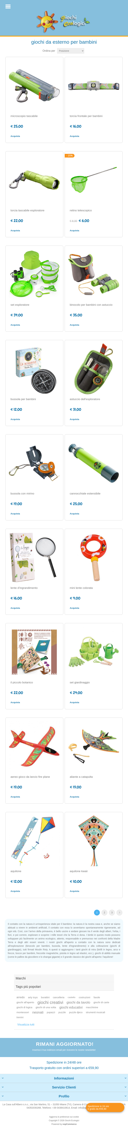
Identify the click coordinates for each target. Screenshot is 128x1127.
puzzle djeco (75, 1012)
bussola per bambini (23, 399)
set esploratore (19, 304)
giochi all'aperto (25, 1002)
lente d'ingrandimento (24, 588)
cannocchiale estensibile (85, 493)
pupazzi (51, 1012)
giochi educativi (70, 1007)
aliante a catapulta (81, 776)
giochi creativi (50, 1002)
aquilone (15, 871)
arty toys (33, 997)
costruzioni (84, 997)
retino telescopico (81, 210)
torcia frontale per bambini (86, 116)
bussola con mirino (22, 493)
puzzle (62, 1012)
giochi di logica (24, 1007)
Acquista (15, 136)
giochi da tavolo (78, 1002)
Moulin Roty (41, 949)
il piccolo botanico (21, 682)
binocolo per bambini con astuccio (91, 304)
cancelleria (58, 997)
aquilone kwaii (79, 871)
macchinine (92, 1007)
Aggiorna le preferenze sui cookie (64, 1117)
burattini (45, 997)
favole (97, 997)
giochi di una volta (46, 1007)
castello (71, 997)
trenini (20, 1017)
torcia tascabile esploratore (27, 210)
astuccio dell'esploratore (85, 399)
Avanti (119, 912)
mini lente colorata (81, 588)
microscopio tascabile (24, 116)
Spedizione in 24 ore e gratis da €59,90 (98, 1107)
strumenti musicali (95, 1012)
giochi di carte (101, 1002)
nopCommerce (69, 1124)
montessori (22, 1012)
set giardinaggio (80, 682)
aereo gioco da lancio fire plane (30, 776)
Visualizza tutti (25, 1024)
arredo (20, 997)
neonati (38, 1012)
